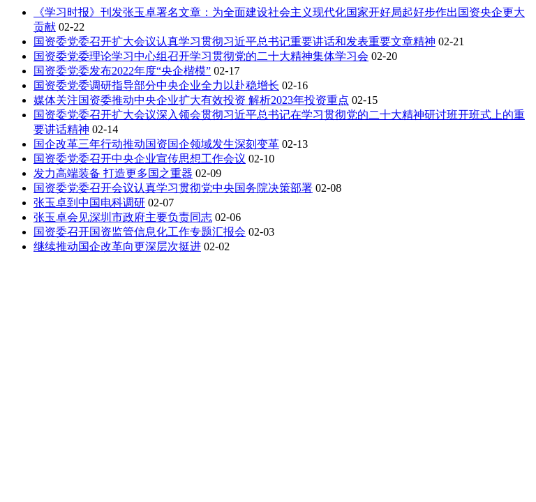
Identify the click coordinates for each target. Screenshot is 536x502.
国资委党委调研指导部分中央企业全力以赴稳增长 (156, 85)
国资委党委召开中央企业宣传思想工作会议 (140, 159)
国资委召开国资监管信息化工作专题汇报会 (140, 232)
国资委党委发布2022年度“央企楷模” (122, 71)
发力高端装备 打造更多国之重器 (113, 173)
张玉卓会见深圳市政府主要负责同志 (123, 217)
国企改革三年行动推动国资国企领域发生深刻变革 (156, 144)
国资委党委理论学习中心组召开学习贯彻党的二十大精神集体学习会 (201, 56)
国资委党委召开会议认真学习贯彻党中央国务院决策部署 (173, 188)
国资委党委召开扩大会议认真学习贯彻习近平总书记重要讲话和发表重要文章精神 (235, 41)
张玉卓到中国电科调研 (89, 202)
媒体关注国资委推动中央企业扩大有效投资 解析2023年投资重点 (191, 100)
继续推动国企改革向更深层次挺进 (117, 246)
